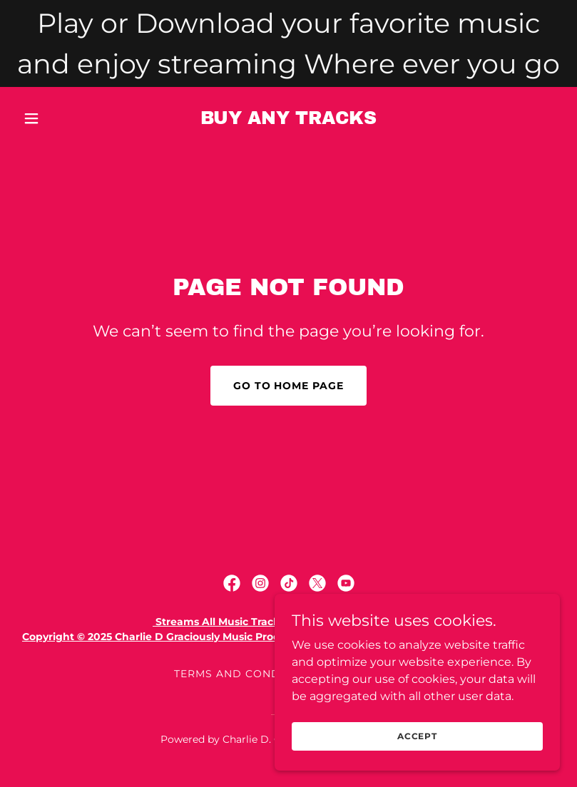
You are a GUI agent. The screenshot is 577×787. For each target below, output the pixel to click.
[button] (57, 118)
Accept (417, 755)
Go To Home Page (288, 385)
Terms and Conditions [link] (246, 673)
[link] (288, 120)
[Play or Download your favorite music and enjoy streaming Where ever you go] (288, 43)
